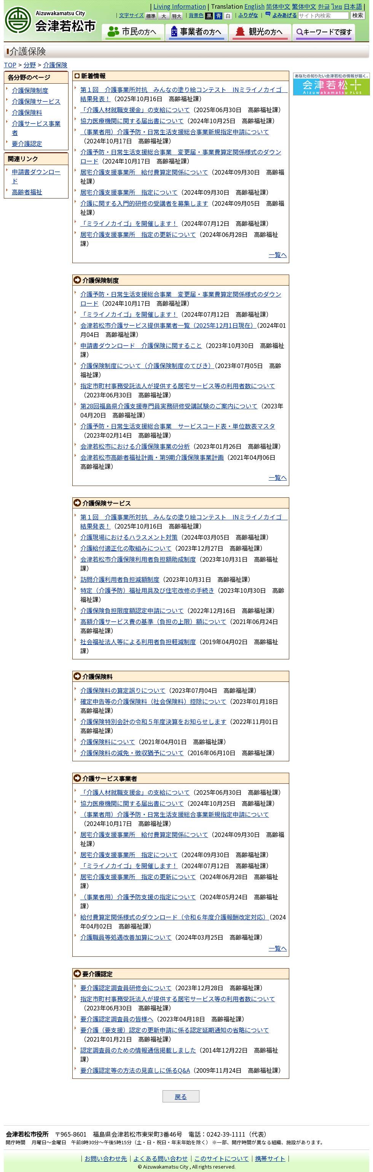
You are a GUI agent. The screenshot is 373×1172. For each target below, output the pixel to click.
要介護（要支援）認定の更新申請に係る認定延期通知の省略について (174, 1029)
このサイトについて (221, 1158)
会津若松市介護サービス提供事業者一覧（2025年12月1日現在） (168, 325)
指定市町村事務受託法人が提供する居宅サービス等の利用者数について (177, 385)
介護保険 (55, 64)
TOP (10, 64)
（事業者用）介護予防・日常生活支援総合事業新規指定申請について (174, 131)
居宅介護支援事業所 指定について (129, 192)
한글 (324, 6)
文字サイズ (131, 15)
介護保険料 (27, 112)
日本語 (353, 6)
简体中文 (278, 6)
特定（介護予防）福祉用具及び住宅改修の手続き (147, 590)
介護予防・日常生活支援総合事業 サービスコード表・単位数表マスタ (177, 425)
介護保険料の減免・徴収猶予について (132, 752)
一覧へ (278, 254)
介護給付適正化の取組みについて (126, 548)
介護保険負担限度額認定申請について (132, 610)
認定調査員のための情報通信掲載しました (138, 1049)
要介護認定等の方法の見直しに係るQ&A (135, 1070)
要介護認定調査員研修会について (126, 987)
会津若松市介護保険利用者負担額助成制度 (138, 559)
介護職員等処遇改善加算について (126, 937)
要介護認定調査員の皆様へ (116, 1018)
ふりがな (248, 15)
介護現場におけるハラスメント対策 (129, 537)
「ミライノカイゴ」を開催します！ (129, 223)
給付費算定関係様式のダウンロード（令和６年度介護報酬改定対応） (174, 916)
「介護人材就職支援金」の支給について (135, 109)
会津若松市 (57, 21)
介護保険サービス (36, 101)
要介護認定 (27, 143)
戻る (181, 1096)
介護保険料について (107, 741)
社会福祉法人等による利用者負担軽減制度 (138, 641)
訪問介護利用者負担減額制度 (119, 579)
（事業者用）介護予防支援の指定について (138, 896)
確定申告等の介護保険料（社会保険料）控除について (153, 701)
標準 (154, 16)
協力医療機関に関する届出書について (132, 120)
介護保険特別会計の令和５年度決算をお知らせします (153, 721)
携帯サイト (270, 1158)
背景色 (196, 15)
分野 (30, 64)
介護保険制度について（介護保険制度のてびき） (147, 365)
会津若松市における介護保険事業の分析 (135, 446)
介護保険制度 (30, 90)
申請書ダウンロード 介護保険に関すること (141, 345)
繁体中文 (304, 6)
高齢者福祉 (27, 191)
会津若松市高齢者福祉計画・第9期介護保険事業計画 (152, 457)
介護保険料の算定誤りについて (123, 690)
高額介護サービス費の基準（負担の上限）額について (153, 621)
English (254, 6)
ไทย (337, 6)
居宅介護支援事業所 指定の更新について (138, 234)
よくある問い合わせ (160, 1158)
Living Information (179, 6)
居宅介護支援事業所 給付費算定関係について (144, 171)
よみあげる (284, 15)
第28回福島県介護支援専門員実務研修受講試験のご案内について (169, 405)
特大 (180, 16)
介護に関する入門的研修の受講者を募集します (144, 203)
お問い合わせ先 (105, 1158)
